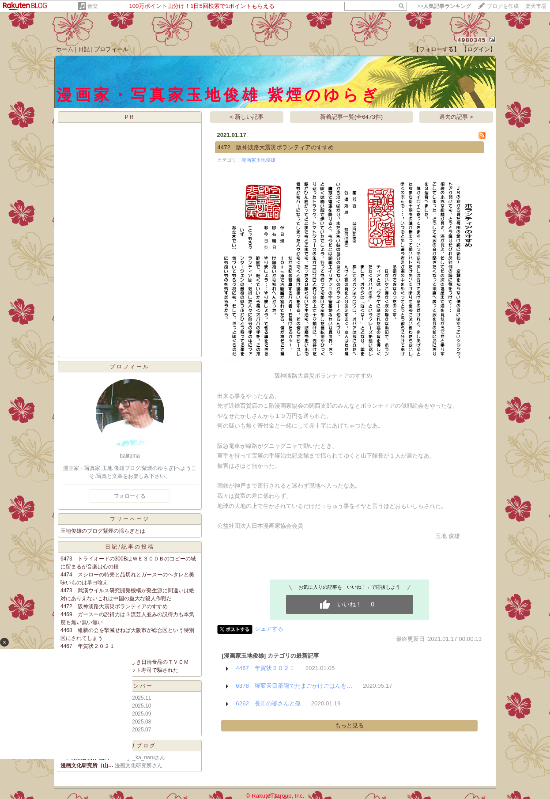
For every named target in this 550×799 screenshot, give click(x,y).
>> (444, 6)
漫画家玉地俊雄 (258, 160)
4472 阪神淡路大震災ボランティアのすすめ (114, 606)
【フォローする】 (437, 49)
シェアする (269, 628)
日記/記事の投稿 (129, 547)
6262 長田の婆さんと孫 (268, 703)
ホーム (64, 49)
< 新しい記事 (247, 117)
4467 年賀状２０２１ (265, 668)
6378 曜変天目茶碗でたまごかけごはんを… (294, 685)
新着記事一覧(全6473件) (351, 117)
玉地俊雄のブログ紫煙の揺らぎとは (102, 531)
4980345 (472, 40)
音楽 (92, 6)
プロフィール (111, 49)
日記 (84, 49)
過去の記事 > (456, 117)
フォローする (130, 496)
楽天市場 (535, 6)
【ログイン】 (478, 49)
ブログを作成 (503, 6)
